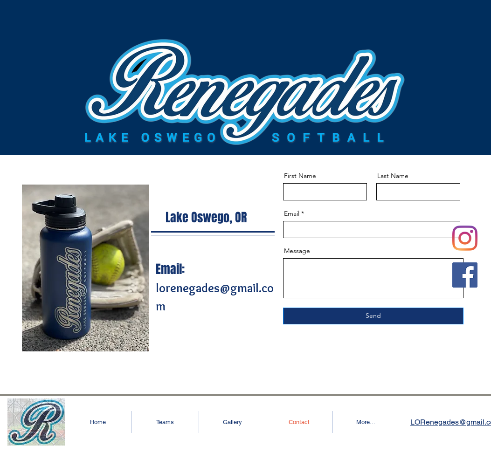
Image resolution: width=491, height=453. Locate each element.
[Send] (373, 316)
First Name (300, 175)
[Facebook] (464, 275)
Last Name (392, 175)
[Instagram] (464, 238)
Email (291, 213)
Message (297, 250)
